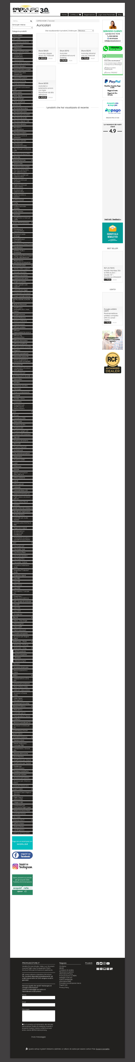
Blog (120, 15)
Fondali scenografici (21, 633)
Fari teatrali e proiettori (22, 453)
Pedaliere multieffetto (21, 771)
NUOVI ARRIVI (17, 36)
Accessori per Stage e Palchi (21, 637)
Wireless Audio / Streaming (19, 251)
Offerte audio (18, 45)
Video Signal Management (18, 699)
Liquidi (16, 481)
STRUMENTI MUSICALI (20, 737)
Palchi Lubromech (20, 630)
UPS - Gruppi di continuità (22, 601)
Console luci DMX (20, 418)
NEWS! (61, 968)
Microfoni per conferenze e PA (22, 150)
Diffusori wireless (19, 327)
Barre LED (17, 444)
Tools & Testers (19, 827)
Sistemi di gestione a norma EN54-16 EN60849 (22, 360)
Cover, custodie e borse (22, 296)
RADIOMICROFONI (19, 160)
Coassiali (17, 395)
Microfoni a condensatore (19, 128)
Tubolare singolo (20, 661)
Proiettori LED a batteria (22, 434)
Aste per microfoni (20, 272)
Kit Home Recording (21, 108)
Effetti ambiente (19, 478)
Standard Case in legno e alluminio (22, 793)
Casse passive (19, 60)
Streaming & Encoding (21, 703)
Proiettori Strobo (19, 425)
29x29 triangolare (21, 654)
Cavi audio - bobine (20, 562)
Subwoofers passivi (20, 78)
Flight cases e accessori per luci (22, 498)
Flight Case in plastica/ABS (18, 798)
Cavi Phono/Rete (20, 552)
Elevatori (17, 664)
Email (24, 1002)
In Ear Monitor (18, 211)
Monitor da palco (20, 66)
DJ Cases (17, 817)
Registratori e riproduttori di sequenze (22, 261)
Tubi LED (17, 437)
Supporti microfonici (21, 275)
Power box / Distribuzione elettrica (21, 597)
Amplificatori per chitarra (22, 760)
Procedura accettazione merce (70, 983)
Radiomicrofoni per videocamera (20, 186)
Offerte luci (18, 48)
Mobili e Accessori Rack (22, 810)
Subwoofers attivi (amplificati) (20, 73)
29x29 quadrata (20, 651)
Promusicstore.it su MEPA (67, 976)
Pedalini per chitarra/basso (19, 767)
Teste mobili (18, 421)
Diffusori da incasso (21, 341)
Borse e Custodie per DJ (22, 722)
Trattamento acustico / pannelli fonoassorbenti (22, 539)
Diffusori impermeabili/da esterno (22, 331)
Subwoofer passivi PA (21, 357)
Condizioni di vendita (66, 970)
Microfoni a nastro (20, 133)
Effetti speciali (19, 484)
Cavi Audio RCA (19, 559)
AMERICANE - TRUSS (20, 642)
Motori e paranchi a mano (20, 671)
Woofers (17, 382)
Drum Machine (19, 757)
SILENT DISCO (17, 734)
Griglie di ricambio (20, 282)
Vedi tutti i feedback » (112, 219)
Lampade (17, 487)
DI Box (16, 226)
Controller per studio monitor (21, 519)
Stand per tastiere (20, 775)
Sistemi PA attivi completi (22, 69)
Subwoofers (18, 379)
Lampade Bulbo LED (21, 490)
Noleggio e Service (65, 978)
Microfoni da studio (20, 118)
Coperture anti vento (21, 278)
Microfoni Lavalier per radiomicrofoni (21, 176)
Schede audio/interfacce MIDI (22, 524)
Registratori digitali (20, 528)
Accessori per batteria (21, 778)
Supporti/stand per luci (22, 494)
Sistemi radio (18, 164)
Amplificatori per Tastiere (22, 763)
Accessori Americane (21, 667)
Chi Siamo (62, 966)
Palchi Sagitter (19, 624)
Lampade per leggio (21, 290)
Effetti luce (17, 466)
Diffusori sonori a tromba (22, 347)
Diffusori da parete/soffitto (19, 336)
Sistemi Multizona (20, 318)
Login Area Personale (106, 15)
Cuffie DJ (17, 719)
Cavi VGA (17, 608)
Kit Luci (16, 415)
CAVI (14, 543)
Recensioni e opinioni (66, 972)
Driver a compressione (21, 392)
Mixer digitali (18, 95)
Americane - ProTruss (21, 645)
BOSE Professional (20, 304)
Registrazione (89, 15)
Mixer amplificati (19, 102)
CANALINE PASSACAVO (21, 786)
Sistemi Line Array (20, 81)
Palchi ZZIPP (18, 627)
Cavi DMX (17, 588)
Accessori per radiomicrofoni (19, 191)
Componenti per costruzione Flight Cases (22, 806)
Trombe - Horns (19, 399)
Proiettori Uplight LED (21, 431)
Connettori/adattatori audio (21, 566)
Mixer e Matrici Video (21, 687)
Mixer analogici (19, 99)
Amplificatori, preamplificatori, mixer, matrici (22, 309)
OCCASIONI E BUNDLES (21, 42)
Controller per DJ (20, 713)
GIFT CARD (16, 39)
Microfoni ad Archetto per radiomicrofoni (21, 171)
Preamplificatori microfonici (19, 240)
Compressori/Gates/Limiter (23, 244)
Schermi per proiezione (22, 684)
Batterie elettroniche (21, 754)
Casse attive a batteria (22, 63)
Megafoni (17, 350)
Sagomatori (18, 457)
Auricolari (52, 21)
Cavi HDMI (17, 611)
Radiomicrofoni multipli (21, 167)
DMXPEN (17, 505)
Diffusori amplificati (20, 344)
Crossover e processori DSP (22, 88)
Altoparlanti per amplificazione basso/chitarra (19, 407)
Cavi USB (17, 582)
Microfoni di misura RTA (22, 154)
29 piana (18, 658)
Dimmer (16, 469)
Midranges (17, 389)
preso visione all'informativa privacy (34, 1030)
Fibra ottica (18, 585)
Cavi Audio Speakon (21, 556)
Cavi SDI (16, 605)
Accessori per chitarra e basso (22, 782)
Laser (16, 463)
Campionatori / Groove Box (22, 749)
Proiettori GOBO (19, 460)
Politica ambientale (65, 979)
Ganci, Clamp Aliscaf (21, 502)
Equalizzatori (18, 247)
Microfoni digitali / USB (21, 121)
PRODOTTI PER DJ (19, 706)
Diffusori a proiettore (21, 353)
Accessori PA (18, 365)
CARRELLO (75, 15)
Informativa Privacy (66, 974)
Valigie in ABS (18, 802)
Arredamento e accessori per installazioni (19, 533)
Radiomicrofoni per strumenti (20, 181)
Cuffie (16, 203)
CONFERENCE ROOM (20, 731)
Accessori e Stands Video (20, 694)
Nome (24, 995)
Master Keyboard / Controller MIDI (20, 744)
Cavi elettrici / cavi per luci (21, 592)
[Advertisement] (22, 925)
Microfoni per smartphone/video (20, 145)
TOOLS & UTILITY (18, 820)
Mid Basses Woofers (21, 386)
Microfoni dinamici (20, 124)
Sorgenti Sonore (19, 314)
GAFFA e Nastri (19, 823)
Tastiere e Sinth (19, 740)
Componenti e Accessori (22, 293)
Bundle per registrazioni (22, 511)
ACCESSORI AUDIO (19, 266)
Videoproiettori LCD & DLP (21, 679)
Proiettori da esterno (21, 441)
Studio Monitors (19, 515)
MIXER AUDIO (17, 92)
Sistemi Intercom (19, 373)
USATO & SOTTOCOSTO (21, 833)
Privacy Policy (64, 987)
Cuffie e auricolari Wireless (20, 207)
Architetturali (18, 450)
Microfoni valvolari (20, 141)
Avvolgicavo (18, 614)
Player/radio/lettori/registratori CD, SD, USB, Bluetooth (23, 256)
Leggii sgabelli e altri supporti (21, 286)
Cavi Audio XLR (19, 546)
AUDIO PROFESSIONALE (21, 223)
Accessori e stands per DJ (22, 726)
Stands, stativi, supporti (22, 269)
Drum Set (17, 157)
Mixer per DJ (18, 710)
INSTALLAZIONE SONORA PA (21, 300)
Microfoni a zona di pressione (20, 137)
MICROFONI (17, 105)
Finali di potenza (19, 84)
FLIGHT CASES (18, 789)
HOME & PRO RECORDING (22, 508)
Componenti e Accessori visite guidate (22, 369)
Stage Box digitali (20, 575)
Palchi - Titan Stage (20, 621)
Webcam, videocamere (22, 690)
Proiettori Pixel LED (20, 447)
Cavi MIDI (17, 579)
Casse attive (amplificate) (18, 56)
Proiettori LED (18, 428)
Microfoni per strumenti (22, 115)
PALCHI (15, 617)
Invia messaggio (38, 1037)
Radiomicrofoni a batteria (20, 196)
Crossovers (18, 402)
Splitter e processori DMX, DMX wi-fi (21, 473)
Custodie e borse (20, 814)
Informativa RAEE (65, 981)
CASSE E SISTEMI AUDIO (21, 52)
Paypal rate (63, 985)
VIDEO (15, 675)
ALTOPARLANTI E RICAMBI (21, 376)
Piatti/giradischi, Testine (22, 716)
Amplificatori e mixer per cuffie (22, 219)
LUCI (14, 412)
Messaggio (26, 1009)
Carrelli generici (19, 830)
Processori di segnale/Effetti (19, 230)
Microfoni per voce (20, 111)
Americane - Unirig (20, 648)
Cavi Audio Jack (19, 549)
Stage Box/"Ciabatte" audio (21, 571)
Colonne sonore (19, 324)
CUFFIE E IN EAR (41, 21)
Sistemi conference (20, 321)
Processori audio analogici (19, 235)
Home (64, 15)
